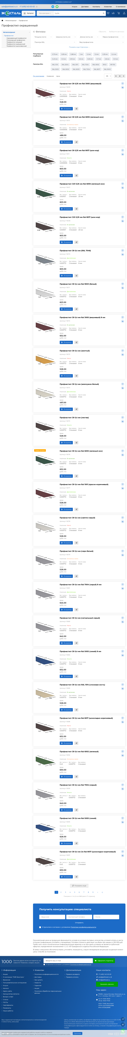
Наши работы (8, 1011)
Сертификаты (8, 1005)
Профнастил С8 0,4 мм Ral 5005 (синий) (78, 818)
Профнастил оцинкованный (16, 46)
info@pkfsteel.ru (104, 980)
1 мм (81, 54)
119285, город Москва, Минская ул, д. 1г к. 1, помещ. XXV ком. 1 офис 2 (111, 995)
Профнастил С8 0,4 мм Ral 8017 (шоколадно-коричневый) (86, 718)
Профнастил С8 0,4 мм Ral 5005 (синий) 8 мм (80, 651)
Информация (9, 970)
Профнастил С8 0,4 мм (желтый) (75, 351)
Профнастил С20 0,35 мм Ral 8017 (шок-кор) (80, 217)
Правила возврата (73, 974)
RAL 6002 (66, 69)
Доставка (84, 7)
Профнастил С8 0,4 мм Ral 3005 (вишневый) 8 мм (82, 317)
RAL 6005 (76, 69)
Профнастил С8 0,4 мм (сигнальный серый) (80, 618)
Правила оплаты (72, 977)
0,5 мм (63, 59)
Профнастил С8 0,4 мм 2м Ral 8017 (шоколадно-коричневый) (88, 852)
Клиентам (38, 970)
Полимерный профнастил (15, 40)
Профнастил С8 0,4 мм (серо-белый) (76, 551)
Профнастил (23, 20)
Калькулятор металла (11, 994)
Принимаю (77, 1033)
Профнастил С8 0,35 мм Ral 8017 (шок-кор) (79, 150)
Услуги (74, 7)
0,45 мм (55, 59)
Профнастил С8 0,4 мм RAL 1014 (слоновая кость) (82, 685)
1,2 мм (89, 54)
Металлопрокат (11, 20)
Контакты (96, 7)
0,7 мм (98, 59)
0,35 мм (105, 54)
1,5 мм (97, 54)
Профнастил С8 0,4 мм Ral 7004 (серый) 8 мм (80, 585)
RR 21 (104, 64)
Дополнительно (73, 970)
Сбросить (102, 32)
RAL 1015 (55, 64)
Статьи (5, 999)
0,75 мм (54, 54)
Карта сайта (7, 991)
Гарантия (37, 985)
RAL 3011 (75, 64)
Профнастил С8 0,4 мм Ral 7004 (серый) (78, 785)
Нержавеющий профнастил (16, 38)
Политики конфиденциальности (83, 927)
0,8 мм (107, 59)
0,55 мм (72, 59)
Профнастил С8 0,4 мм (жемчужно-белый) (79, 384)
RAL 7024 (85, 64)
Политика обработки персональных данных (47, 992)
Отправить (79, 923)
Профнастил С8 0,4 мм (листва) (74, 418)
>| (102, 892)
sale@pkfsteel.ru (104, 977)
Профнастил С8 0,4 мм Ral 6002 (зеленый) (79, 752)
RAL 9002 (96, 64)
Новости (37, 982)
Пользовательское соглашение (14, 982)
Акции (5, 974)
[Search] (79, 13)
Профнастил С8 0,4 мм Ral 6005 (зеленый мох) (81, 451)
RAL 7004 (86, 69)
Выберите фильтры (116, 32)
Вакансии (6, 980)
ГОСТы (5, 1002)
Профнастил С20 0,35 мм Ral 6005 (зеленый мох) (82, 184)
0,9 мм (115, 59)
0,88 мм (73, 54)
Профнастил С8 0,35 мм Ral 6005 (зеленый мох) (82, 117)
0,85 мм (64, 54)
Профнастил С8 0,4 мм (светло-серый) (77, 518)
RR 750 (112, 64)
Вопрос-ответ (8, 997)
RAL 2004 (65, 64)
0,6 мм (81, 59)
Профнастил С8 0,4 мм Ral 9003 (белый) (78, 284)
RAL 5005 (55, 69)
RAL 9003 (107, 69)
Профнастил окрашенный (15, 44)
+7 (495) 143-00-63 (104, 974)
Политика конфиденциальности (46, 974)
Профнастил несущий (14, 42)
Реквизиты (7, 1008)
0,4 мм (114, 54)
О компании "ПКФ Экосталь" (13, 977)
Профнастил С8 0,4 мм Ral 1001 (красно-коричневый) (84, 484)
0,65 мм (90, 59)
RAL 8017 (97, 69)
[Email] (68, 960)
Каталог (28, 13)
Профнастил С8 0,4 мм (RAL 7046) (75, 251)
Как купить (38, 980)
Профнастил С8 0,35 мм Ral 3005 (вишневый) (80, 84)
